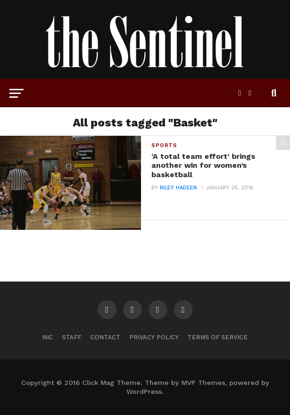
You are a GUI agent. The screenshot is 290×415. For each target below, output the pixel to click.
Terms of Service (218, 337)
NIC (47, 337)
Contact (105, 337)
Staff (71, 337)
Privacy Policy (154, 337)
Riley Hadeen (178, 188)
